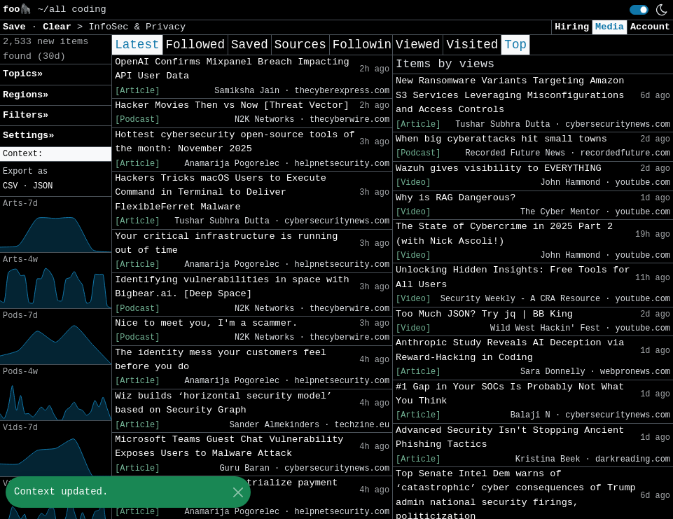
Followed (195, 45)
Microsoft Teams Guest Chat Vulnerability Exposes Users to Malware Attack (229, 446)
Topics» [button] (23, 74)
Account (650, 27)
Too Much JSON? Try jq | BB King (484, 314)
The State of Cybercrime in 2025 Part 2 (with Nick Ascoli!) (504, 233)
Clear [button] (60, 27)
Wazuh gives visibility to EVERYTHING (499, 168)
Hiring (572, 27)
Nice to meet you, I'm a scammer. (206, 323)
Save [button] (17, 27)
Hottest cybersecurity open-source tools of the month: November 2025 (235, 142)
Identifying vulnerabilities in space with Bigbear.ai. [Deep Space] (232, 287)
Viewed (418, 45)
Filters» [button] (25, 115)
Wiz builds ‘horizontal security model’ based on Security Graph (223, 403)
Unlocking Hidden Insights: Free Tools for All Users (513, 277)
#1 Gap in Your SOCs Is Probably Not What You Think (510, 394)
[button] (55, 154)
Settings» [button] (28, 135)
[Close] (237, 492)
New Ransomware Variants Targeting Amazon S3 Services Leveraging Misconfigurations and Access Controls (510, 95)
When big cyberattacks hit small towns (501, 139)
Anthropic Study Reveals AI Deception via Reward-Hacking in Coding (510, 350)
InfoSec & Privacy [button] (137, 27)
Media (609, 27)
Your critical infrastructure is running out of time (226, 243)
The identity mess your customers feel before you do (220, 359)
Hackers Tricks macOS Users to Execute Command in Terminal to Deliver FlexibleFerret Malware (220, 192)
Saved (249, 45)
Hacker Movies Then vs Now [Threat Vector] (232, 105)
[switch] (639, 10)
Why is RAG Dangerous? (455, 198)
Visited (472, 45)
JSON (43, 186)
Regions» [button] (25, 95)
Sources (300, 45)
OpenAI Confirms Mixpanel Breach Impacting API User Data (232, 69)
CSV (10, 186)
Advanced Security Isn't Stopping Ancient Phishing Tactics (510, 437)
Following (366, 45)
